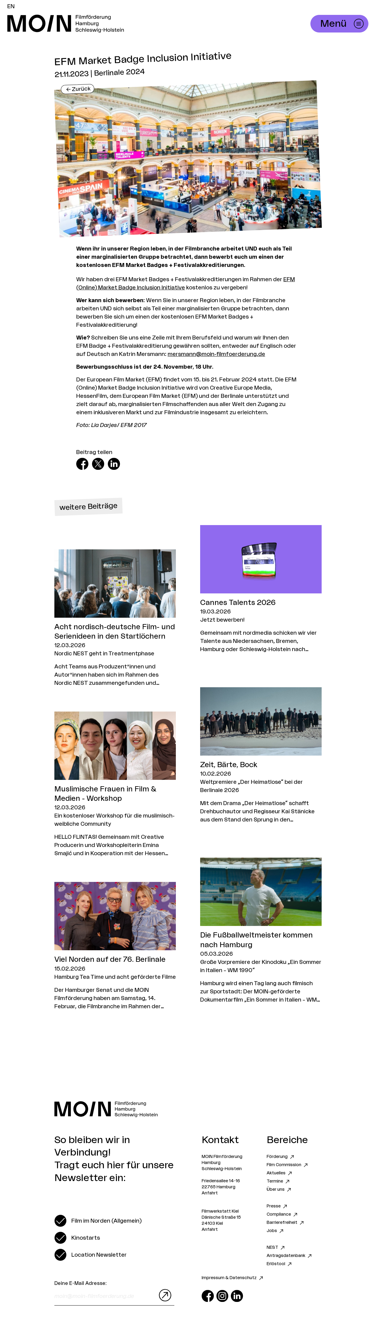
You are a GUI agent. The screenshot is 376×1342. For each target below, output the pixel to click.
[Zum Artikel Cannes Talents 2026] (261, 589)
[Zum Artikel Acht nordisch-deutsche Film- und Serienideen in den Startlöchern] (115, 618)
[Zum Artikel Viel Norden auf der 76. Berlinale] (115, 946)
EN (11, 6)
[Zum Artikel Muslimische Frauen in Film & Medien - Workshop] (115, 785)
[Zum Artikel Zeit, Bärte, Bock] (261, 755)
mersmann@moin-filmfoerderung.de (216, 354)
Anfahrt (210, 1193)
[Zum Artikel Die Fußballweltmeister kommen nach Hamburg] (261, 931)
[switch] (98, 1221)
